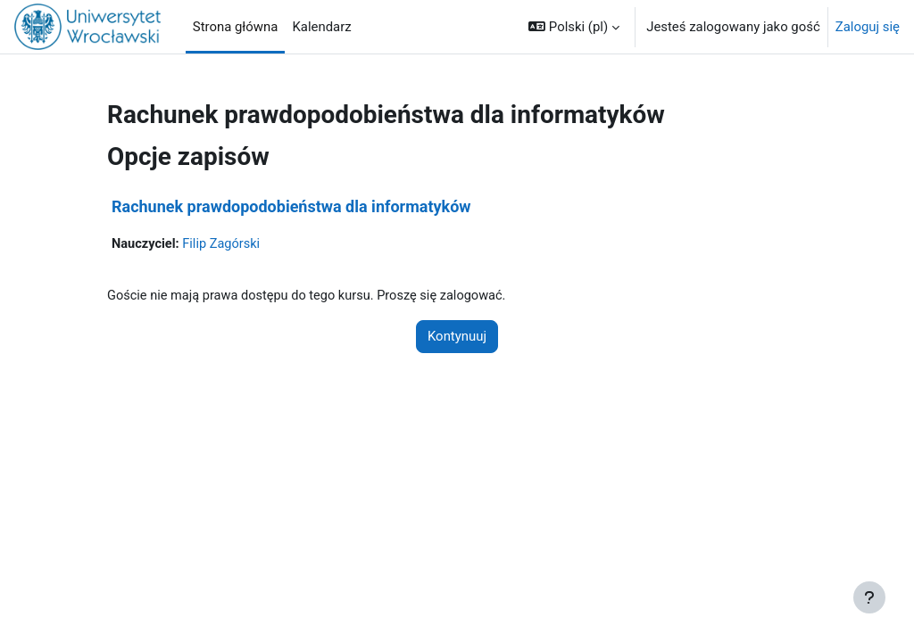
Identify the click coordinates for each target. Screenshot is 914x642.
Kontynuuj (457, 337)
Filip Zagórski (223, 244)
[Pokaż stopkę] (869, 597)
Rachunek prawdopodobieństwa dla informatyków (291, 206)
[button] (574, 27)
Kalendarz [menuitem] (321, 27)
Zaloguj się (867, 27)
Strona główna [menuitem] (235, 27)
